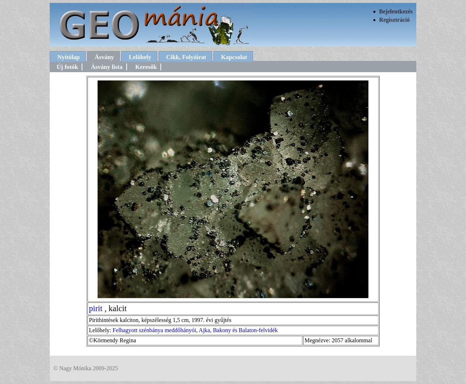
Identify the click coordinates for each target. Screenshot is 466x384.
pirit (95, 308)
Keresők (146, 66)
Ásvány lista (106, 66)
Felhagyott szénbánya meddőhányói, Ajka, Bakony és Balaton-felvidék (195, 330)
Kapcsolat (234, 57)
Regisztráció (394, 20)
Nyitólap (68, 57)
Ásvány (104, 57)
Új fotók (67, 66)
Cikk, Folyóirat (186, 57)
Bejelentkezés (396, 11)
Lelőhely (140, 57)
